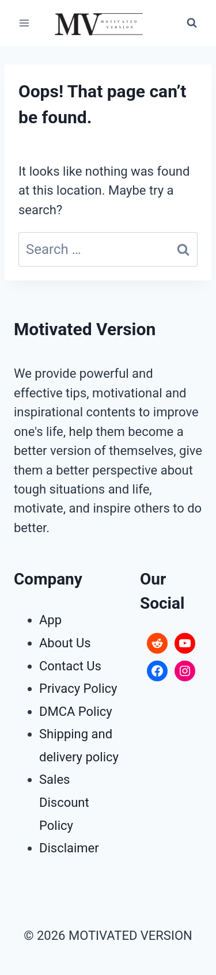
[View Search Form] (191, 23)
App (50, 620)
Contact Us (70, 666)
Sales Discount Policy (64, 802)
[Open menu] (24, 23)
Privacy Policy (78, 688)
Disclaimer (69, 848)
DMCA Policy (75, 711)
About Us (65, 643)
